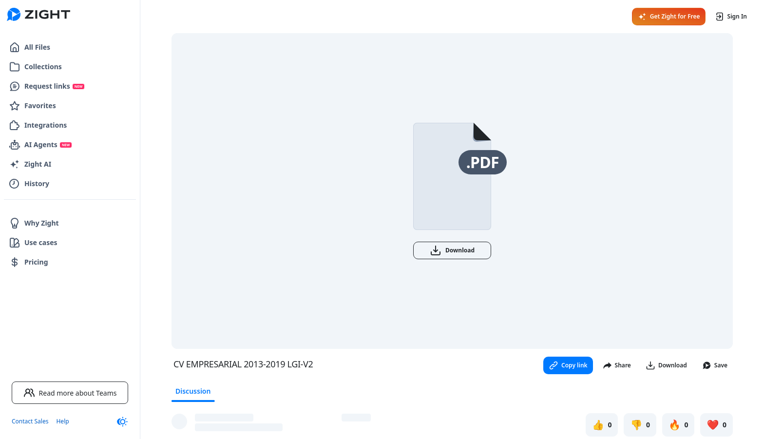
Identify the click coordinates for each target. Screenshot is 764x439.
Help (62, 421)
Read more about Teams (70, 393)
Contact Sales (30, 421)
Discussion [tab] (192, 391)
